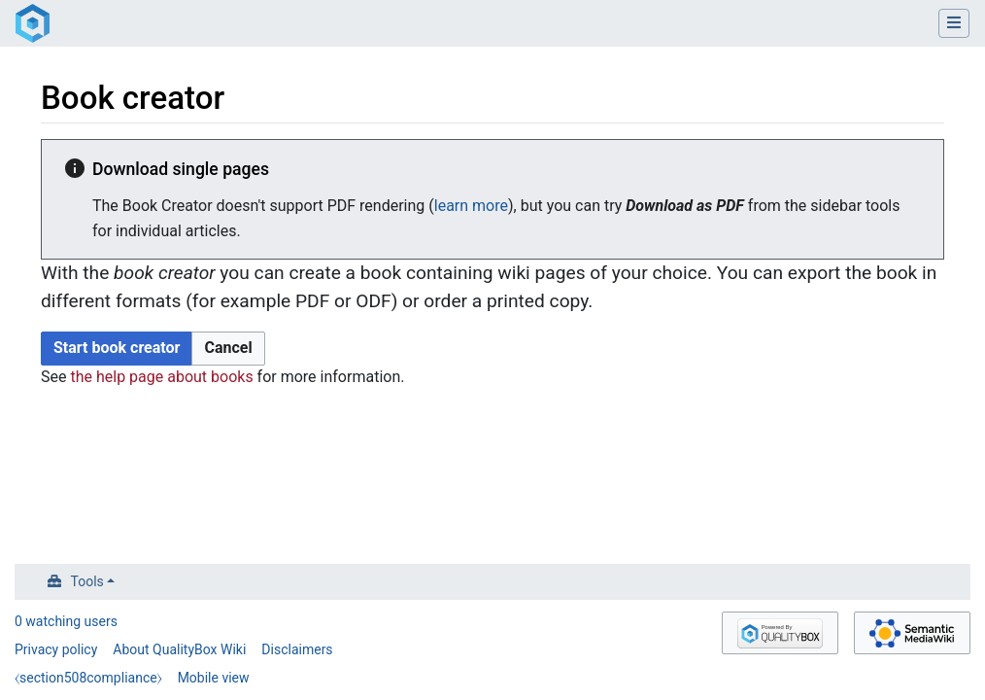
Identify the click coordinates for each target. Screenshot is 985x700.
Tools (87, 581)
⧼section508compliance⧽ (88, 677)
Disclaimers (296, 649)
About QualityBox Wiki (179, 649)
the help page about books (161, 377)
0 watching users (66, 621)
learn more (471, 205)
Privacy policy (56, 649)
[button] (227, 349)
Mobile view (214, 677)
